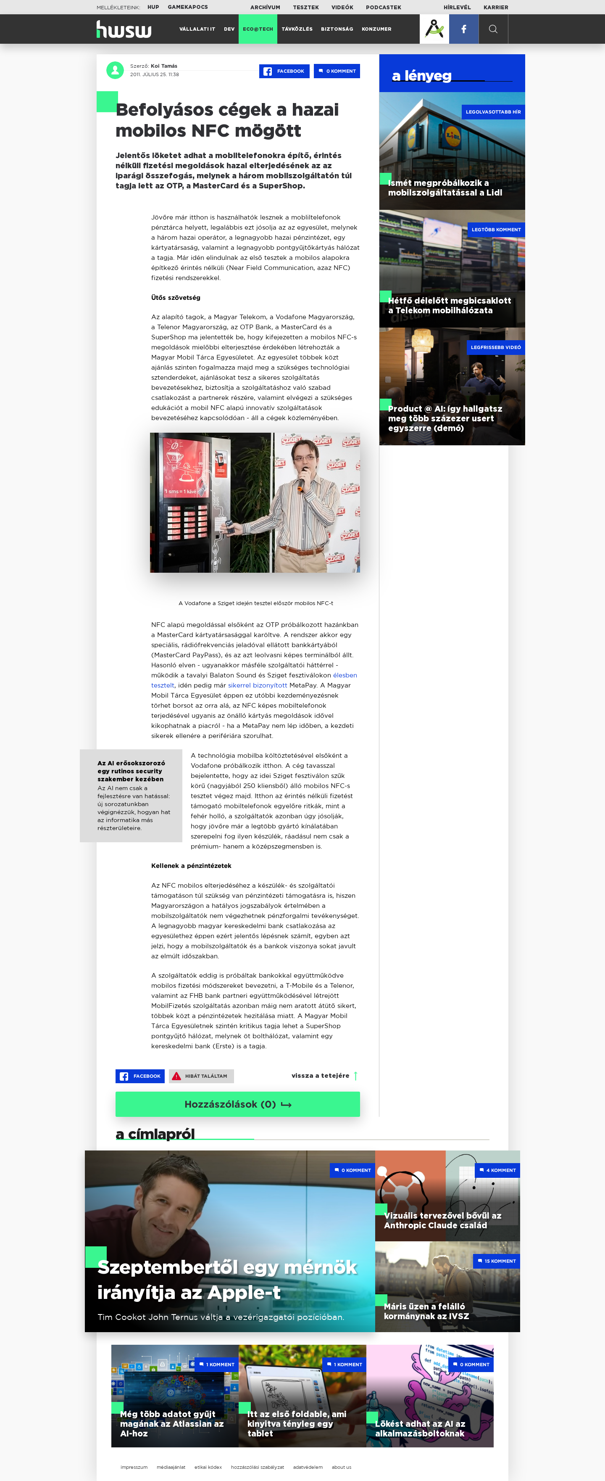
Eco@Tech (258, 29)
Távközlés (297, 29)
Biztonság (337, 29)
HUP (153, 7)
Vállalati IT (197, 29)
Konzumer (377, 29)
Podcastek (383, 7)
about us (341, 1467)
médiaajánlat (171, 1467)
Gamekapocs (188, 7)
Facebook (284, 71)
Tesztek (306, 7)
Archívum (265, 7)
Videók (342, 7)
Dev (229, 29)
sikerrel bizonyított (257, 685)
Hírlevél (457, 7)
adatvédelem (308, 1467)
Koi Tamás (164, 66)
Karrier (496, 7)
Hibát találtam (199, 1076)
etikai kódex (208, 1467)
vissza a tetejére (321, 1076)
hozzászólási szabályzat (257, 1467)
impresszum (134, 1467)
